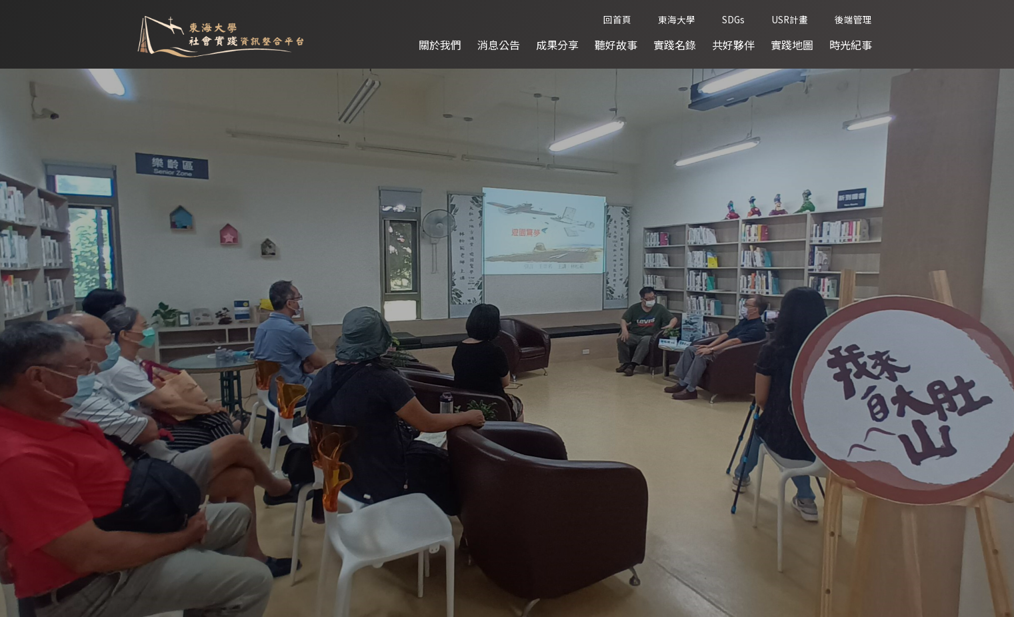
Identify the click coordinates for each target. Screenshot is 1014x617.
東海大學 (676, 20)
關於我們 (440, 45)
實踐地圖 (792, 45)
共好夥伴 (733, 45)
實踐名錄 (674, 45)
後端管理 (853, 20)
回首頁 (617, 20)
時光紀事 (850, 45)
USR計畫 (789, 20)
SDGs (733, 20)
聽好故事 (616, 45)
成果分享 (557, 45)
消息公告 (498, 45)
